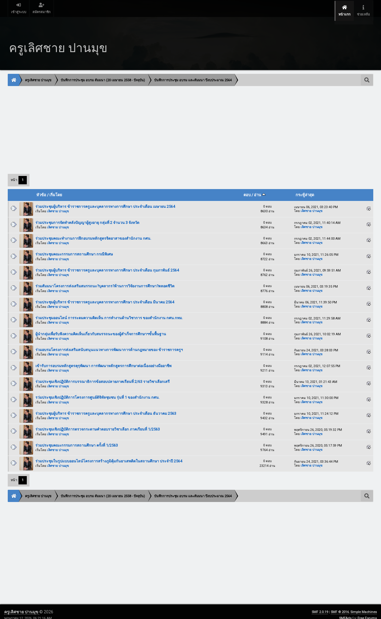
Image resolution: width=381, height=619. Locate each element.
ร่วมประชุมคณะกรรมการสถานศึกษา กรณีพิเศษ (74, 247)
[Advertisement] (186, 123)
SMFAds (345, 612)
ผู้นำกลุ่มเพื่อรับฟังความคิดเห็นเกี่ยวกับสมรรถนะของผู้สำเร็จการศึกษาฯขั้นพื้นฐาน (100, 327)
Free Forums (367, 612)
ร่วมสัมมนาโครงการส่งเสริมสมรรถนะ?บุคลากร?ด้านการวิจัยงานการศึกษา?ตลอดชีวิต (104, 279)
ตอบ (247, 188)
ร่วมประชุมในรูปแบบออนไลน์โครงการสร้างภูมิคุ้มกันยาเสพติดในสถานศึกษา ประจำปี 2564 (108, 454)
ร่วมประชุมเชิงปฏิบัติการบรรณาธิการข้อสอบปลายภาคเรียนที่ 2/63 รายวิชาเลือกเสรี (102, 375)
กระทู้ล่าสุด (305, 188)
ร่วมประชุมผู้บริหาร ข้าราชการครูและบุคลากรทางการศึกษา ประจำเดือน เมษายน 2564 (105, 200)
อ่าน (260, 188)
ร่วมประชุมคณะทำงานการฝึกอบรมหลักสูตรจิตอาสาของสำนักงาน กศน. (93, 232)
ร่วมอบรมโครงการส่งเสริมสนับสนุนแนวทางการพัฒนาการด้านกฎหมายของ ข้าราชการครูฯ (109, 343)
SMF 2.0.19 (320, 605)
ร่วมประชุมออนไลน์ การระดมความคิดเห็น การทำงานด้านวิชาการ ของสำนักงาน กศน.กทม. (109, 311)
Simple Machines (363, 605)
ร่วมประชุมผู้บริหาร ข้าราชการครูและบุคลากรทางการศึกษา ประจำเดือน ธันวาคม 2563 (105, 407)
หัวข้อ (41, 188)
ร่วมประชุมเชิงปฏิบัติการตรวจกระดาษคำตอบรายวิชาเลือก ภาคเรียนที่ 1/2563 (97, 422)
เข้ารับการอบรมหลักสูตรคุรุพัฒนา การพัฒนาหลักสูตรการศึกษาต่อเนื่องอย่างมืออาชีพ (103, 359)
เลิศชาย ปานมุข (58, 205)
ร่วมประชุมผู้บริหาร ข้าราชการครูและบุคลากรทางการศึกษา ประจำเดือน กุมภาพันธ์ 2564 (107, 263)
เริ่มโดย (55, 188)
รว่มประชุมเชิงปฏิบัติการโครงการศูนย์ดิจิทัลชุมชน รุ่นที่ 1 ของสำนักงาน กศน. (97, 391)
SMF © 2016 (340, 605)
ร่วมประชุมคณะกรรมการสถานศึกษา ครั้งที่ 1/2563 (76, 438)
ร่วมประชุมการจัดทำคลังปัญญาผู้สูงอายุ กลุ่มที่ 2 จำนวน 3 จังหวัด (87, 215)
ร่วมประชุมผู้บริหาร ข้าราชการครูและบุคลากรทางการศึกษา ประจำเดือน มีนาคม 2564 (104, 295)
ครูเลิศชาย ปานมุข (21, 605)
